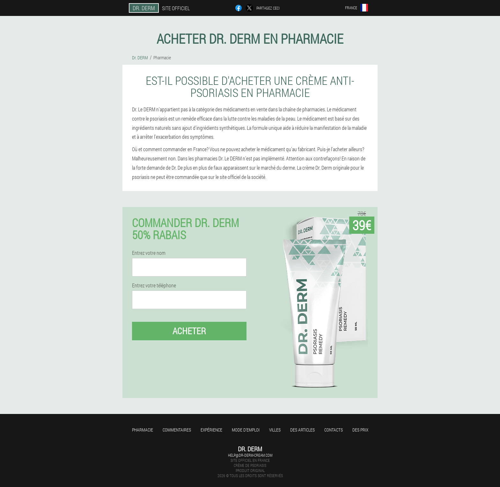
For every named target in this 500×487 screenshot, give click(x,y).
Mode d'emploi (246, 430)
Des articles (302, 430)
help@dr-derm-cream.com (250, 455)
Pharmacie (142, 430)
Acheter (189, 331)
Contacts (333, 430)
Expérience (211, 430)
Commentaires (177, 430)
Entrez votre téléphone (154, 285)
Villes (275, 430)
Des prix (360, 430)
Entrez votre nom (148, 252)
